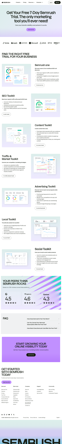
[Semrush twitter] (14, 414)
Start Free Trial (31, 29)
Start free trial (6, 382)
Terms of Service (33, 417)
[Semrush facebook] (11, 414)
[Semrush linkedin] (2, 414)
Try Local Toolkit (6, 237)
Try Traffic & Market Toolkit (8, 175)
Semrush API (39, 393)
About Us (27, 389)
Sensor (14, 404)
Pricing (24, 2)
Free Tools (15, 402)
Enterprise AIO (16, 391)
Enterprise (38, 2)
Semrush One (4, 389)
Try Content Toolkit (40, 145)
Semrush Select (28, 398)
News (26, 391)
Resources (31, 2)
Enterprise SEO (16, 389)
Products (18, 2)
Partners (27, 395)
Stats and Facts (4, 400)
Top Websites (16, 400)
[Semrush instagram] (4, 414)
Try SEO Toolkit (6, 114)
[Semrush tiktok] (7, 414)
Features (3, 391)
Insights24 (15, 395)
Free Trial (3, 395)
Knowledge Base (40, 389)
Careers (27, 393)
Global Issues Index (29, 400)
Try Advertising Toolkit (40, 208)
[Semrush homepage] (5, 2)
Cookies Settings (41, 417)
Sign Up (57, 2)
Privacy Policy (26, 417)
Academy (39, 391)
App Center (15, 398)
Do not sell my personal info (28, 403)
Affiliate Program (4, 402)
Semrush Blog (51, 389)
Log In (51, 2)
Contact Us (27, 405)
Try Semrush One (39, 85)
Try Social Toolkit (39, 269)
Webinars (51, 391)
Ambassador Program (53, 393)
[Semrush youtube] (9, 414)
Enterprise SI (16, 393)
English (58, 417)
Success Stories (4, 398)
